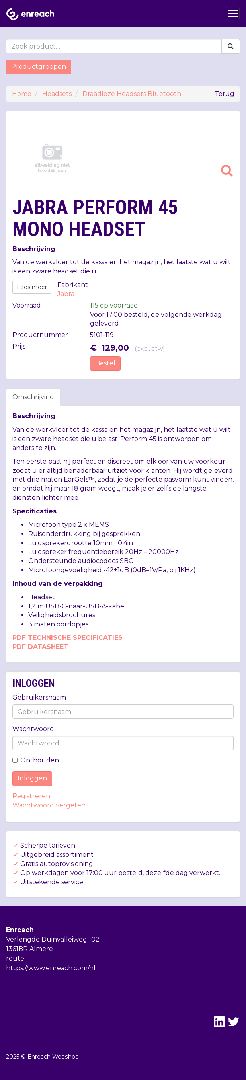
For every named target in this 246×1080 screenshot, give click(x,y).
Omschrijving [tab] (33, 397)
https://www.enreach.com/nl (51, 968)
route (15, 958)
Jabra (65, 294)
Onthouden (35, 760)
